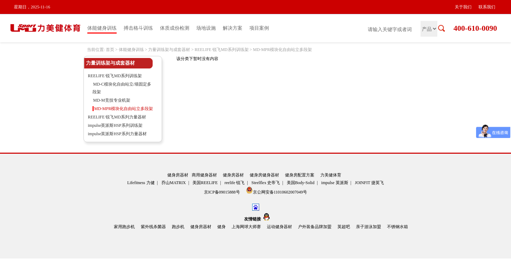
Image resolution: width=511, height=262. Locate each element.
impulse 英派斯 (334, 182)
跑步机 (178, 226)
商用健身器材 (204, 175)
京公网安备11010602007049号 (276, 191)
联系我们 (487, 7)
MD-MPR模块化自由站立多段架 (282, 49)
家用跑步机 (124, 226)
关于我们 (463, 7)
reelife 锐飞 (235, 182)
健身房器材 (177, 175)
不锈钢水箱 (397, 226)
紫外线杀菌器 (153, 226)
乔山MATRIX (173, 182)
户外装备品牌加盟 (314, 226)
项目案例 (259, 28)
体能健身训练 (102, 28)
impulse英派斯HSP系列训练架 (115, 125)
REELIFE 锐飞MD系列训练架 (221, 49)
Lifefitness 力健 (140, 182)
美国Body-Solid (300, 182)
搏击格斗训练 (138, 28)
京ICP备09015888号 (222, 192)
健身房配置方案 (299, 175)
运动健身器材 (279, 226)
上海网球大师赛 (246, 226)
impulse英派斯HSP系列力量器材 (117, 133)
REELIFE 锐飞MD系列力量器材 (117, 117)
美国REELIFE (205, 182)
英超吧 (343, 226)
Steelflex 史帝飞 (265, 182)
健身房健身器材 (264, 175)
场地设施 (206, 28)
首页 (110, 49)
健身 (221, 226)
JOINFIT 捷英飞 (369, 182)
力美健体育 (330, 175)
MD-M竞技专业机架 (111, 100)
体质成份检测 (174, 28)
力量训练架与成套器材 (169, 49)
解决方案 (232, 28)
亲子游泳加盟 (368, 226)
